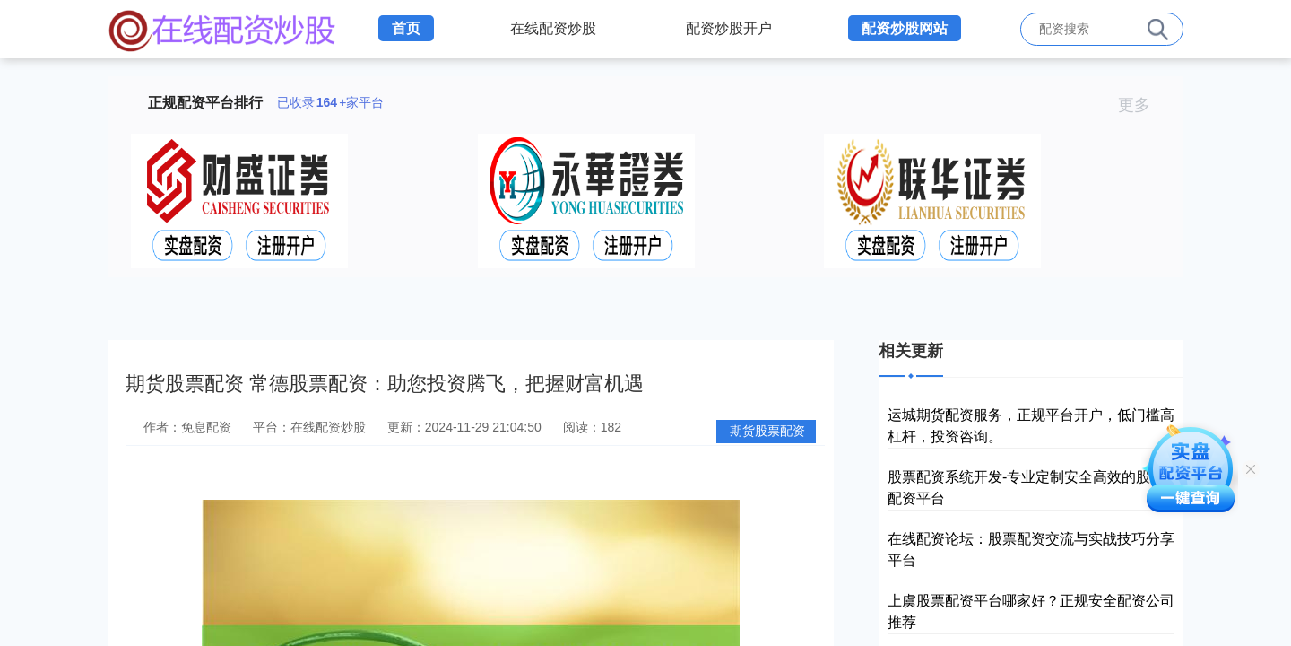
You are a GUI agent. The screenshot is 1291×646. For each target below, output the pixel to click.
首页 (406, 28)
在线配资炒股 (553, 28)
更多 (1141, 105)
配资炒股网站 (905, 28)
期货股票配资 (767, 430)
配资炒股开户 (729, 28)
